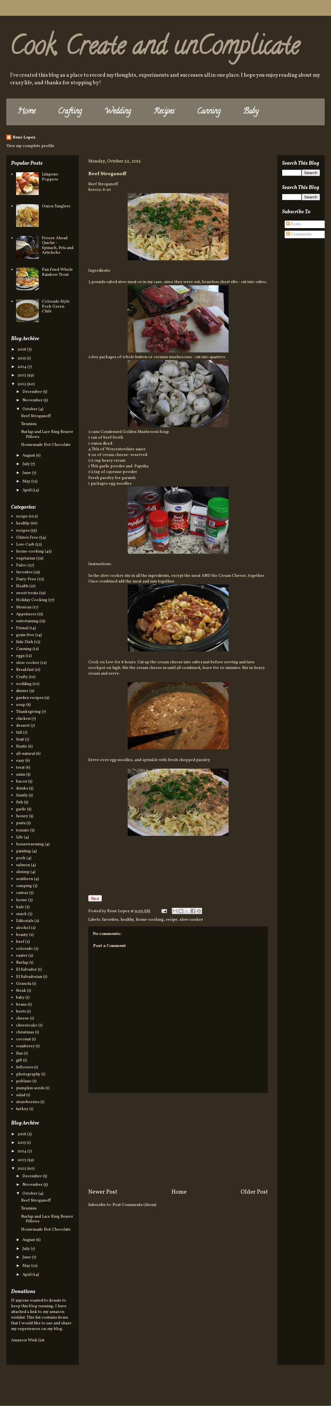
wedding (24, 684)
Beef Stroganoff (36, 416)
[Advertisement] (178, 1140)
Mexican (24, 607)
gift (19, 1060)
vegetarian (25, 558)
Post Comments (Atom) (134, 1205)
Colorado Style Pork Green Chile (56, 306)
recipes (23, 531)
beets (21, 1011)
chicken (23, 719)
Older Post (254, 1192)
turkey (22, 1109)
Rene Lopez (24, 137)
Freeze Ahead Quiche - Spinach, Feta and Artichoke (57, 245)
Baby (250, 112)
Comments (298, 234)
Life (19, 837)
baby (20, 998)
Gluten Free (27, 538)
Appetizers (26, 614)
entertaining (27, 621)
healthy (127, 920)
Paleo (21, 565)
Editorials (24, 921)
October (30, 409)
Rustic (21, 746)
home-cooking (150, 920)
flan (19, 1053)
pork (21, 858)
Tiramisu (29, 424)
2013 (22, 375)
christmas (25, 1032)
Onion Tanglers (56, 206)
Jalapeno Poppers (50, 177)
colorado (24, 949)
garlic (21, 809)
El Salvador (26, 969)
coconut (23, 1039)
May (26, 481)
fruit (20, 739)
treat (20, 768)
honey (22, 816)
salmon (23, 865)
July (26, 464)
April (27, 490)
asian (20, 774)
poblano (24, 1081)
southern (24, 879)
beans (21, 1004)
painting (23, 851)
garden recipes (30, 698)
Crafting (70, 112)
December (32, 392)
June (27, 473)
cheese (22, 1018)
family (22, 795)
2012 (22, 384)
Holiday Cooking (31, 600)
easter (21, 956)
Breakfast (25, 670)
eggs (20, 656)
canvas (22, 893)
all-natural (25, 754)
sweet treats (27, 593)
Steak (21, 991)
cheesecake (27, 1025)
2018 (22, 349)
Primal (22, 628)
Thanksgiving (28, 712)
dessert (23, 726)
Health (22, 586)
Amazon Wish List (27, 1340)
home (21, 900)
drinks (22, 788)
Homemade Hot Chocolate (46, 445)
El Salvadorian (29, 977)
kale (20, 907)
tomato (22, 830)
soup (20, 705)
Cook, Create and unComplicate (154, 48)
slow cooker (191, 920)
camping (24, 886)
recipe (171, 920)
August (29, 455)
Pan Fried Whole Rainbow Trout (57, 272)
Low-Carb (25, 544)
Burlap (22, 963)
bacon (21, 781)
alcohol (23, 928)
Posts (293, 224)
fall (19, 732)
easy (20, 761)
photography (28, 1074)
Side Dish (24, 642)
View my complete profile (30, 146)
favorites (110, 920)
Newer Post (102, 1192)
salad (20, 1095)
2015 (22, 358)
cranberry (25, 1046)
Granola (23, 984)
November (33, 400)
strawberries (27, 1102)
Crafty (22, 677)
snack (21, 914)
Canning (208, 112)
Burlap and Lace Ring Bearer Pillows (47, 434)
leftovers (24, 1067)
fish (19, 802)
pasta (21, 823)
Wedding (117, 112)
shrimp (23, 872)
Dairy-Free (26, 579)
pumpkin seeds (30, 1088)
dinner (22, 691)
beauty (22, 935)
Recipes (164, 112)
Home (26, 112)
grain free (25, 635)
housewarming (30, 844)
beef (20, 942)
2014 (22, 367)
